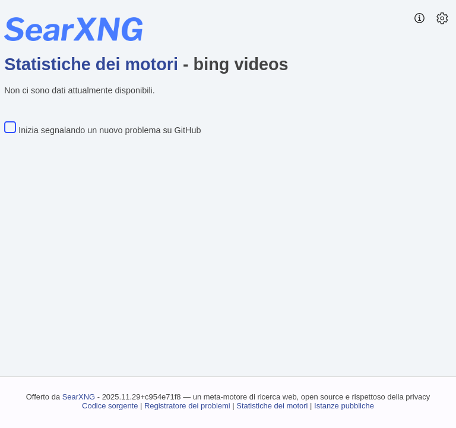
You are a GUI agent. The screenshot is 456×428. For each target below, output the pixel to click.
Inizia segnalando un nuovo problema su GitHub (109, 130)
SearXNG (78, 396)
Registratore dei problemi (187, 405)
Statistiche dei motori (91, 64)
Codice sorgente (110, 405)
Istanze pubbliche (344, 405)
